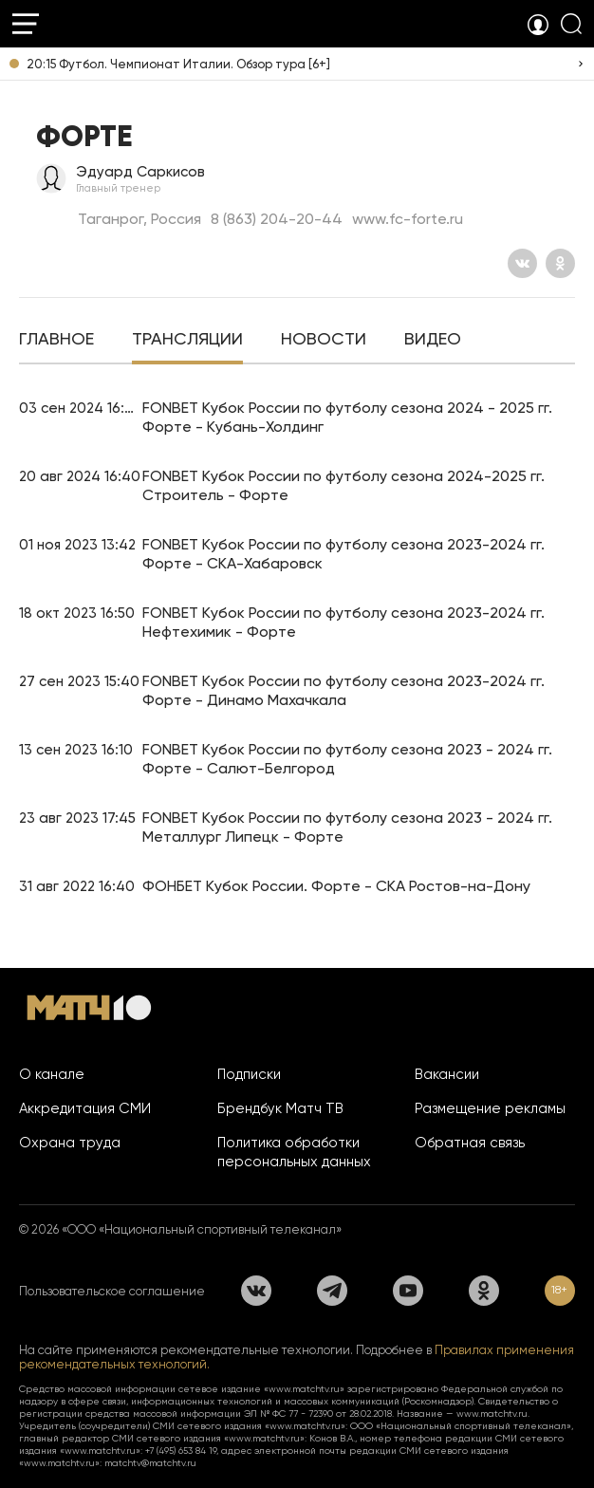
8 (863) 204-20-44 (277, 219)
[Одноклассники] (560, 263)
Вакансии (447, 1074)
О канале (51, 1074)
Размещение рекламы (490, 1108)
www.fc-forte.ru (407, 219)
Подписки (249, 1074)
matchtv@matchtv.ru (150, 1463)
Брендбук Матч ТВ (280, 1108)
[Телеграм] (332, 1290)
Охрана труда (70, 1142)
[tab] (56, 340)
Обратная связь (470, 1142)
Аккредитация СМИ (85, 1108)
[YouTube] (408, 1290)
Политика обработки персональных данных (294, 1152)
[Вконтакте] (522, 263)
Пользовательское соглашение (112, 1291)
